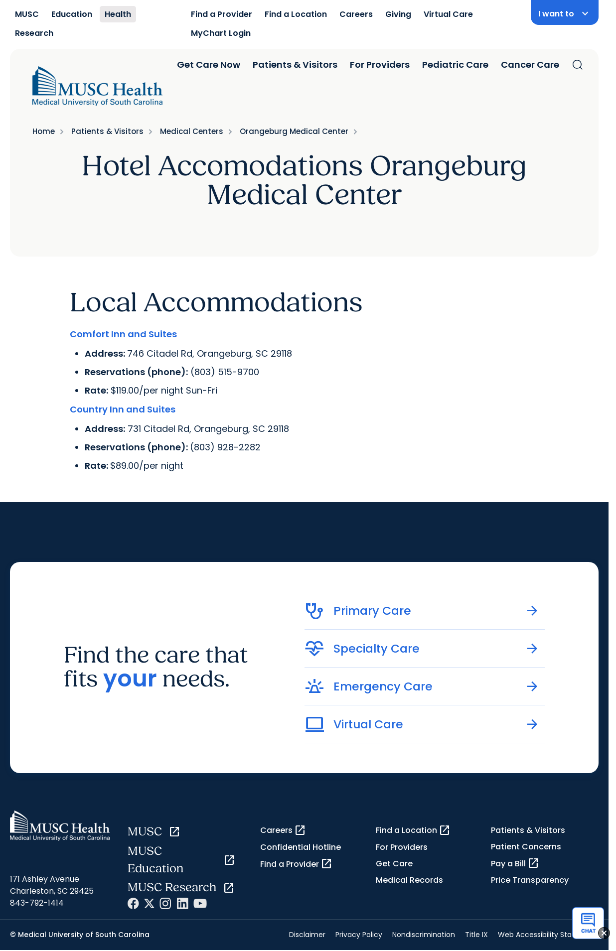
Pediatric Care (455, 64)
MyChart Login (221, 33)
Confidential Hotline (300, 847)
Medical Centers (191, 131)
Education (71, 14)
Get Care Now (208, 64)
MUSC (27, 14)
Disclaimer (307, 935)
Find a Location (296, 14)
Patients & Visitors (295, 64)
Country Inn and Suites (122, 409)
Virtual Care (448, 14)
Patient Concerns (526, 846)
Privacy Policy (358, 935)
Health (118, 14)
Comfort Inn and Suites (123, 334)
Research (34, 33)
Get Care (394, 863)
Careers (356, 14)
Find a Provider (221, 14)
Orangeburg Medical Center (294, 131)
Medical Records (409, 880)
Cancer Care (530, 64)
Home (43, 131)
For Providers (380, 64)
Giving (398, 14)
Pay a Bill (515, 863)
